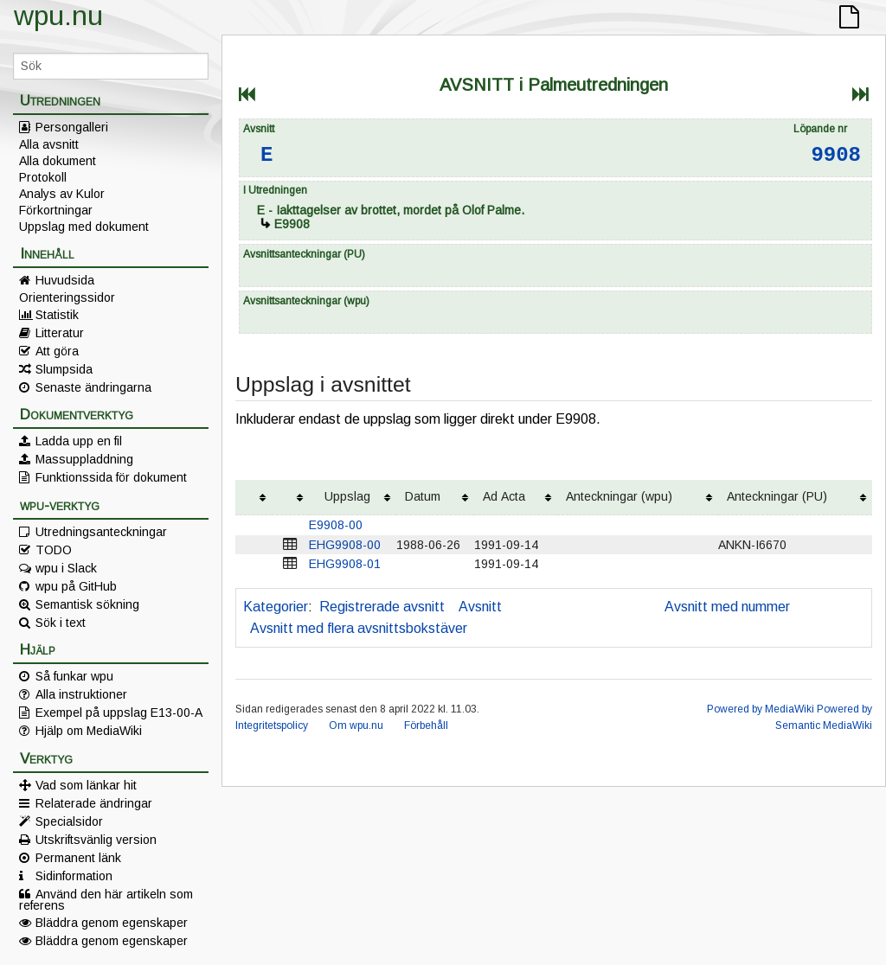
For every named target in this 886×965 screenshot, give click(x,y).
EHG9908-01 (345, 564)
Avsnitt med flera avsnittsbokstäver (358, 628)
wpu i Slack (66, 568)
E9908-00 (336, 525)
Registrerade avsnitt (382, 606)
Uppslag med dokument (84, 226)
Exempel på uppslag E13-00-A (118, 712)
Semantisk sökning (87, 604)
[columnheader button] (253, 497)
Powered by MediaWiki (760, 709)
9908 (836, 155)
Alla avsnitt (49, 144)
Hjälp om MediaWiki (88, 731)
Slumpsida (64, 369)
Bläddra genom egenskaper (111, 923)
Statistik (57, 315)
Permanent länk (78, 858)
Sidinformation (73, 876)
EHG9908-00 (345, 545)
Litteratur (59, 333)
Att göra (57, 351)
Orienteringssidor (67, 297)
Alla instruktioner (81, 694)
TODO (53, 550)
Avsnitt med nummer (727, 606)
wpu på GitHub (76, 586)
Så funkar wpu (74, 676)
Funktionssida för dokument (111, 477)
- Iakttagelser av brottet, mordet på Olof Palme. (390, 210)
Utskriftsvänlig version (96, 840)
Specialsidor (69, 821)
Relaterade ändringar (93, 803)
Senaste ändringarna (93, 387)
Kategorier (275, 606)
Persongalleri (71, 127)
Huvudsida (64, 280)
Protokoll (43, 177)
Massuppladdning (84, 459)
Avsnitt (480, 606)
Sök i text (60, 623)
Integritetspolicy (271, 725)
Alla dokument (57, 161)
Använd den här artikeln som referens (106, 899)
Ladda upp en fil (78, 441)
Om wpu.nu (356, 725)
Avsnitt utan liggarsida (583, 606)
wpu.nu (58, 15)
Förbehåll (426, 725)
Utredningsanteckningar (101, 532)
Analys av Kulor (62, 194)
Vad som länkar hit (86, 785)
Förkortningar (56, 210)
